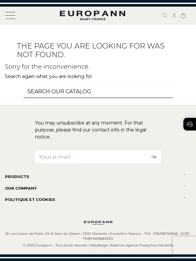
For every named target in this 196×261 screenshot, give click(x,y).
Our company (21, 188)
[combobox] (98, 91)
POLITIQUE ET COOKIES (30, 199)
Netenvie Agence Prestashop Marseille (141, 245)
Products (17, 176)
